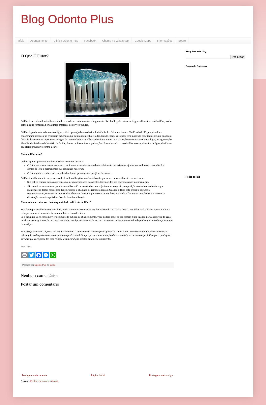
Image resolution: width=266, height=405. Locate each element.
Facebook (90, 40)
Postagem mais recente (34, 375)
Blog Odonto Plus (67, 19)
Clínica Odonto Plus (65, 40)
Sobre (182, 40)
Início (21, 40)
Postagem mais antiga (161, 375)
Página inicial (98, 375)
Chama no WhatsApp (115, 40)
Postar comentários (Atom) (44, 381)
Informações (164, 40)
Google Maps (142, 40)
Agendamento (38, 40)
